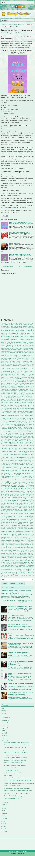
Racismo (11, 520)
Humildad (20, 443)
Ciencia (27, 370)
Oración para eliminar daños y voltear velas (15, 757)
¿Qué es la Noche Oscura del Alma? (13, 773)
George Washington (17, 436)
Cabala (32, 355)
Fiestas (24, 428)
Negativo (14, 491)
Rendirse (3, 527)
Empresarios (4, 414)
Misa (12, 485)
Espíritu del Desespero (24, 420)
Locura (2, 466)
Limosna (3, 464)
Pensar (32, 506)
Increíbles (15, 447)
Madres (22, 469)
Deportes (16, 389)
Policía (23, 512)
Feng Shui (15, 428)
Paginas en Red (21, 853)
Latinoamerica (11, 460)
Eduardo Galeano (24, 408)
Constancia (24, 377)
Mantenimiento (19, 472)
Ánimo (26, 338)
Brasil (12, 354)
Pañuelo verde (20, 500)
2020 (22, 323)
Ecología (27, 407)
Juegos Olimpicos (5, 457)
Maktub (17, 470)
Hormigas (22, 442)
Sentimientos (11, 544)
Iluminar (20, 445)
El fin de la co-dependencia (11, 770)
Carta (24, 364)
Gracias (28, 436)
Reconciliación (25, 522)
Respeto (25, 528)
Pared (8, 503)
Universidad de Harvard (22, 565)
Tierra (29, 560)
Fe (6, 427)
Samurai (25, 535)
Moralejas (13, 486)
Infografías (4, 448)
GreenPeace (15, 437)
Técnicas (19, 557)
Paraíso (32, 502)
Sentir (16, 544)
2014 (11, 323)
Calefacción (19, 357)
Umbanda (11, 565)
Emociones (31, 411)
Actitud (16, 327)
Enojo (26, 415)
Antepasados (23, 339)
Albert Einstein (30, 330)
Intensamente (21, 450)
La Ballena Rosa (20, 459)
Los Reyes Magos (26, 466)
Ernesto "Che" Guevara (29, 417)
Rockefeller (3, 533)
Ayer (18, 348)
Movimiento (31, 486)
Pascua (24, 503)
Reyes (18, 530)
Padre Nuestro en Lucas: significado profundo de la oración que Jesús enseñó (20, 693)
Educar (2, 409)
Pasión (28, 503)
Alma (14, 333)
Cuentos (32, 383)
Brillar (16, 354)
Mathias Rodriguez (8, 33)
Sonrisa (12, 551)
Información (10, 448)
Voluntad (3, 575)
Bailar (28, 348)
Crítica (28, 381)
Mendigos (12, 479)
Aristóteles (9, 345)
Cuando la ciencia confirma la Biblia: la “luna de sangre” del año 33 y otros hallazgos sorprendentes (20, 663)
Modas (22, 485)
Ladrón (2, 460)
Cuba (11, 383)
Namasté (27, 490)
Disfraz (16, 404)
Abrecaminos (31, 324)
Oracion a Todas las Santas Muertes (13, 762)
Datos (33, 386)
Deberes (6, 387)
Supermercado (10, 556)
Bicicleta (16, 351)
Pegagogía (15, 506)
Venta (15, 569)
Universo (7, 566)
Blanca (2, 352)
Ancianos (3, 338)
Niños (28, 493)
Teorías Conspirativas (25, 559)
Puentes (28, 519)
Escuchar (14, 418)
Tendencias (6, 559)
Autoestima (25, 346)
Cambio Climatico (17, 358)
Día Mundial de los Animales (14, 399)
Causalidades (23, 365)
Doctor (7, 405)
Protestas (32, 518)
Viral (10, 574)
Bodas (17, 352)
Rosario (23, 533)
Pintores (3, 510)
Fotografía (27, 430)
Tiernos (26, 560)
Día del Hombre (17, 395)
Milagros (28, 483)
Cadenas (12, 357)
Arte (17, 345)
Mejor (32, 477)
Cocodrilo (3, 372)
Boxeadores (3, 354)
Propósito (8, 518)
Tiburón (16, 560)
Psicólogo (19, 519)
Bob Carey (6, 352)
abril (3, 738)
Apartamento (7, 342)
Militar (32, 483)
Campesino (14, 359)
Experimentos (17, 424)
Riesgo (28, 530)
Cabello (7, 357)
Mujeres (27, 488)
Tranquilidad (9, 563)
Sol (6, 550)
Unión (15, 565)
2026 (2, 708)
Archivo (21, 583)
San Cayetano (7, 537)
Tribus (13, 563)
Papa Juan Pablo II (5, 502)
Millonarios (4, 485)
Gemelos (32, 434)
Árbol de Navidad (10, 343)
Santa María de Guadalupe (13, 540)
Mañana (3, 473)
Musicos (15, 490)
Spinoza (16, 553)
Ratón (25, 520)
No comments (22, 33)
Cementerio (23, 367)
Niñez (24, 493)
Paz (28, 504)
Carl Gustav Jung (30, 362)
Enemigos (26, 414)
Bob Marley (12, 352)
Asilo (6, 346)
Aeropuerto (31, 329)
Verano (23, 569)
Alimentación (9, 333)
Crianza (13, 381)
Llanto (26, 464)
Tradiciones (31, 562)
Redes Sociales (5, 524)
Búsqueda (24, 355)
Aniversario (31, 338)
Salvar (21, 535)
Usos (23, 566)
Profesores (31, 516)
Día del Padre (30, 395)
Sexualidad (21, 546)
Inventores (3, 451)
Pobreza (7, 512)
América (32, 335)
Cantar (13, 361)
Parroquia (15, 503)
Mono (6, 486)
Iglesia (6, 445)
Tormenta (8, 562)
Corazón (13, 378)
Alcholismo (3, 332)
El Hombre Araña (28, 409)
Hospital (31, 442)
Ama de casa (9, 335)
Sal (28, 534)
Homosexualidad (15, 442)
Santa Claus (28, 538)
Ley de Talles (9, 463)
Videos (29, 571)
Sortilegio (32, 551)
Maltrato (27, 470)
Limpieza (7, 464)
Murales (3, 490)
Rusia (33, 533)
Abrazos (25, 324)
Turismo (28, 563)
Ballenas (32, 348)
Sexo (17, 546)
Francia (3, 431)
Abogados (16, 324)
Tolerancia (3, 562)
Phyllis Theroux (23, 509)
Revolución (15, 530)
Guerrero (28, 437)
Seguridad (23, 543)
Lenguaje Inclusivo (15, 461)
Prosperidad (14, 518)
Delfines (32, 387)
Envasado (13, 417)
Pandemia (13, 500)
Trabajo (25, 562)
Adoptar (23, 329)
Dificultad (3, 402)
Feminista (9, 428)
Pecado (2, 506)
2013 (2, 831)
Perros (19, 507)
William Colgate (27, 575)
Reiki (10, 525)
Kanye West (31, 457)
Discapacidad (25, 402)
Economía (32, 407)
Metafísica (20, 482)
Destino (17, 392)
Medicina (3, 477)
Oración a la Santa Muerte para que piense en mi (21, 634)
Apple (17, 342)
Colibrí (23, 372)
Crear (29, 380)
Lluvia (32, 464)
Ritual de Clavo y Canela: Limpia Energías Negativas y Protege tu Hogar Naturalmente (20, 255)
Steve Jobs (27, 553)
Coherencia (8, 372)
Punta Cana (3, 520)
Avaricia (3, 348)
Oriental (20, 497)
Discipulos (31, 402)
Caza (33, 365)
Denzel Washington (9, 389)
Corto (33, 378)
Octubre (2, 495)
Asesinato (31, 345)
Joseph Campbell (5, 456)
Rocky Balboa (9, 533)
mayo (3, 735)
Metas (24, 482)
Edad (2, 408)
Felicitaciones (20, 427)
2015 (2, 826)
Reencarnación (13, 524)
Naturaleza (4, 491)
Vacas (32, 566)
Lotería (32, 466)
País (29, 499)
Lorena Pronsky (11, 466)
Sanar (21, 538)
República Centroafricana (17, 527)
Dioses (19, 402)
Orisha (24, 497)
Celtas (18, 367)
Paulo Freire (23, 504)
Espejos (2, 420)
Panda (9, 500)
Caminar (27, 358)
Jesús (25, 453)
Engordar (22, 415)
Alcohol (8, 332)
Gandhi (7, 434)
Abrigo (2, 326)
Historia (16, 440)
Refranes (32, 524)
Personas (3, 509)
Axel (16, 348)
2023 (28, 323)
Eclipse (22, 407)
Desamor (7, 390)
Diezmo (26, 400)
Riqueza (3, 531)
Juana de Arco (17, 456)
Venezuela (6, 569)
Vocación (29, 574)
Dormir (5, 407)
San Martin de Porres (8, 538)
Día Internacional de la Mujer (24, 396)
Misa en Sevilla (8, 775)
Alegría (11, 332)
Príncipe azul (31, 515)
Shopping (32, 546)
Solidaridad (20, 550)
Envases (18, 417)
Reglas (7, 525)
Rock (33, 531)
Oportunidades (24, 495)
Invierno (15, 451)
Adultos (27, 329)
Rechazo (12, 522)
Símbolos (9, 547)
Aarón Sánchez (4, 324)
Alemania (3, 333)
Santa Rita (31, 540)
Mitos (19, 485)
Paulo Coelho (17, 504)
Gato (21, 434)
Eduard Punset (16, 408)
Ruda (30, 533)
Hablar (9, 439)
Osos (11, 499)
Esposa (24, 421)
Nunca (14, 494)
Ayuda (21, 348)
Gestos (24, 436)
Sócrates (3, 550)
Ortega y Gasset (30, 497)
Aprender (21, 342)
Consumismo (31, 377)
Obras (27, 494)
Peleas (20, 506)
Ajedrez (22, 330)
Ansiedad (12, 339)
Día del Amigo (9, 395)
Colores (32, 372)
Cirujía (2, 371)
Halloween (17, 439)
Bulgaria (11, 355)
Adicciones (8, 329)
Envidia (22, 417)
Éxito (12, 424)
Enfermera (11, 415)
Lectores (25, 460)
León (25, 461)
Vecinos (29, 568)
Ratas (22, 520)
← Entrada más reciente (7, 266)
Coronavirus (19, 378)
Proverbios (3, 519)
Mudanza (3, 488)
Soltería (32, 550)
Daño (28, 386)
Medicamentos (31, 476)
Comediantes (4, 374)
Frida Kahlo (17, 431)
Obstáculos (31, 494)
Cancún (32, 359)
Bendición (32, 349)
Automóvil (31, 346)
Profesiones (25, 516)
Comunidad (15, 375)
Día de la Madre (14, 393)
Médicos (8, 477)
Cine (33, 370)
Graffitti (3, 437)
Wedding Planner (9, 575)
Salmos (32, 534)
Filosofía (28, 428)
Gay (28, 434)
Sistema (32, 547)
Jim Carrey (31, 453)
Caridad (20, 362)
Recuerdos (31, 522)
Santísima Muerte (10, 541)
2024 (2, 713)
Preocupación (8, 515)
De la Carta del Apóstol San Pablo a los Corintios (17, 788)
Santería (2, 541)
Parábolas (18, 502)
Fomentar (22, 430)
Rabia (8, 520)
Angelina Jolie (15, 338)
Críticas (32, 381)
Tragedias (3, 563)
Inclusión (9, 447)
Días (2, 400)
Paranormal (3, 503)
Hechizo (26, 439)
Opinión (18, 495)
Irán (20, 451)
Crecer (32, 380)
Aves (10, 348)
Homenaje (8, 442)
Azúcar (11, 24)
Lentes (21, 461)
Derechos (32, 389)
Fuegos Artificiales (30, 431)
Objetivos (19, 494)
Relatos (22, 525)
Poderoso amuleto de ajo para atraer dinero (15, 752)
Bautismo (19, 349)
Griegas (20, 437)
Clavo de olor (13, 371)
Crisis (16, 381)
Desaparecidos (14, 390)
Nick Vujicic (16, 493)
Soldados (9, 550)
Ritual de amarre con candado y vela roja (19, 232)
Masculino (31, 474)
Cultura (32, 384)
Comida (18, 374)
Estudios (23, 422)
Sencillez (6, 544)
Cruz (2, 383)
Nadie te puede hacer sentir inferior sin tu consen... (17, 778)
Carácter (12, 362)
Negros (23, 491)
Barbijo (5, 349)
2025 (2, 711)
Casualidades (8, 365)
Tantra (32, 556)
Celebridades (10, 367)
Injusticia (20, 448)
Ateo (13, 346)
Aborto (20, 324)
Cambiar (10, 358)
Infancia (28, 447)
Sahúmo (25, 534)
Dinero (15, 24)
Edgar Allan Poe (8, 408)
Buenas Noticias (5, 355)
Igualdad (15, 445)
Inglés (15, 448)
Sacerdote (13, 534)
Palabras (3, 500)
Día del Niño (24, 395)
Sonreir (8, 551)
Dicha (10, 400)
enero (4, 804)
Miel (14, 483)
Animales (21, 338)
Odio (6, 495)
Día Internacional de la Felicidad (8, 396)
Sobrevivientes (14, 549)
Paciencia (21, 499)
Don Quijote (19, 405)
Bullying (16, 355)
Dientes (19, 400)
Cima (30, 370)
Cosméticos (9, 380)
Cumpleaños (3, 386)
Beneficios (4, 351)
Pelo (29, 506)
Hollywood (31, 440)
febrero (4, 802)
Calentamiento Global (28, 357)
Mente (15, 482)
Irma (22, 451)
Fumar (6, 433)
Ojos (15, 495)
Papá (24, 500)
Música (10, 490)
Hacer (13, 439)
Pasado (20, 503)
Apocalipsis (13, 342)
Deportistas (22, 389)
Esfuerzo (24, 418)
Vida (21, 571)
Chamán (13, 368)
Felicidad (13, 427)
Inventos (8, 451)
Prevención (25, 515)
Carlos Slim (11, 364)
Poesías (17, 512)
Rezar (21, 530)
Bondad (32, 352)
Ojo (13, 495)
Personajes (31, 507)
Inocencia (25, 448)
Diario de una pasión (29, 399)
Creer (9, 381)
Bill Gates (26, 351)
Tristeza (21, 563)
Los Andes (18, 466)
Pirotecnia (8, 510)
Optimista (31, 495)
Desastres (32, 390)
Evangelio (31, 422)
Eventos (2, 424)
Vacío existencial (4, 568)
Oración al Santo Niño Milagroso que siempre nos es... (18, 790)
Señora (22, 544)
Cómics (13, 374)
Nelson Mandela (30, 491)
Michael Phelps (4, 483)
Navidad (9, 491)
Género (8, 436)
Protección (26, 518)
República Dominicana (6, 528)
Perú (8, 509)
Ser (30, 544)
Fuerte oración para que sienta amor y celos (20, 606)
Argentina (3, 345)
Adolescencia (17, 329)
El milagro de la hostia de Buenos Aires (18, 652)
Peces (6, 506)
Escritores (9, 418)
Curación (12, 386)
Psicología (13, 519)
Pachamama (15, 499)
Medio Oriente (23, 477)
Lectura (29, 460)
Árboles (17, 343)
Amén (28, 335)
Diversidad (31, 404)
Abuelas (6, 326)
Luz (22, 467)
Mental (11, 482)
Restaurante (3, 530)
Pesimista (15, 509)
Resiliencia (14, 528)
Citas (5, 371)
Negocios (19, 491)
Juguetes (11, 457)
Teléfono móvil (31, 557)
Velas (2, 569)
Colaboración (14, 372)
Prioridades (3, 516)
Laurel (16, 460)
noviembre (5, 720)
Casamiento (31, 364)
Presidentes (19, 515)
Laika (6, 460)
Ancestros (32, 336)
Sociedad (20, 549)
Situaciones (3, 549)
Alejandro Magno (30, 332)
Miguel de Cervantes (20, 483)
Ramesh (16, 520)
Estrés (14, 422)
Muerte (11, 488)
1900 (8, 323)
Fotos (32, 430)
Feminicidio (4, 428)
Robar (14, 531)
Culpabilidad (23, 384)
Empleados (9, 412)
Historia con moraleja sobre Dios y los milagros (16, 793)
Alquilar (23, 333)
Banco (2, 349)
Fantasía (26, 425)
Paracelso (23, 502)
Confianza (31, 375)
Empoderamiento (21, 412)
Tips (33, 560)
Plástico (29, 510)
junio (3, 733)
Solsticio (25, 550)
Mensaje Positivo (20, 479)
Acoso (12, 327)
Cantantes (8, 361)
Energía (32, 414)
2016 (14, 323)
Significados (4, 547)
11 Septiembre (4, 323)
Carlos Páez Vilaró (5, 364)
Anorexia (7, 339)
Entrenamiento (8, 417)
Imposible (3, 447)
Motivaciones (20, 486)
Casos (2, 365)
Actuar (32, 327)
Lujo (14, 467)
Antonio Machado (27, 341)
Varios (21, 568)
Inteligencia (4, 450)
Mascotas (17, 474)
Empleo (14, 412)
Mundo (32, 488)
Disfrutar (21, 404)
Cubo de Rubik (16, 383)
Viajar (5, 571)
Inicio (2, 24)
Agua (7, 24)
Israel (27, 451)
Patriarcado (5, 504)
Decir (10, 387)
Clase (8, 371)
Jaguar (32, 451)
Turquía (32, 563)
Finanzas (9, 430)
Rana (19, 520)
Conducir (26, 375)
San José (26, 537)
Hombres (3, 442)
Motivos (26, 486)
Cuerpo (12, 384)
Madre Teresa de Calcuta (12, 469)
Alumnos (31, 333)
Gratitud (7, 437)
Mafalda (3, 470)
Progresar (3, 518)
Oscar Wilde (4, 499)
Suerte (17, 554)
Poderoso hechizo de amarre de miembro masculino (18, 745)
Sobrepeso (8, 549)
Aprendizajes (27, 342)
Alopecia (18, 333)
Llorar (29, 464)
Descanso (3, 392)
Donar (2, 407)
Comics (9, 374)
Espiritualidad (18, 421)
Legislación (6, 461)
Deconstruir (14, 387)
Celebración (3, 367)
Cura (8, 386)
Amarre (24, 335)
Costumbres (20, 380)
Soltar (29, 550)
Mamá (32, 470)
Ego (12, 409)
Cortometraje (3, 380)
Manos (14, 472)
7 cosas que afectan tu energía (12, 785)
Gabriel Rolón (27, 433)
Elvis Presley (20, 411)
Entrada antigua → (29, 266)
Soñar (16, 551)
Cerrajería (3, 368)
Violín (7, 574)
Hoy (5, 443)
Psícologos (24, 519)
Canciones (27, 359)
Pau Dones (11, 504)
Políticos (32, 512)
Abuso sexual (24, 326)
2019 (2, 816)
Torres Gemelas (15, 562)
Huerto (8, 443)
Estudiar (18, 422)
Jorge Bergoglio (14, 454)
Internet (27, 450)
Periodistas (13, 507)
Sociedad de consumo (28, 549)
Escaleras (3, 418)
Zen (5, 576)
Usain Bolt (19, 566)
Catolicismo (15, 365)
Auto (21, 346)
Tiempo (21, 560)
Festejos (20, 428)
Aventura (7, 348)
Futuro (10, 433)
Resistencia (20, 528)
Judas (29, 456)
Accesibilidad (31, 326)
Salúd (14, 535)
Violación (18, 572)
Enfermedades (5, 415)
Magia (20, 24)
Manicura (10, 472)
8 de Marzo (31, 323)
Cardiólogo (16, 362)
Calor (2, 358)
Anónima (3, 339)
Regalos (3, 525)
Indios (23, 447)
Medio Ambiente (15, 477)
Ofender (9, 495)
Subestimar (3, 554)
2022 (25, 323)
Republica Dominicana (29, 527)
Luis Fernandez (8, 467)
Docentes (3, 405)
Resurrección (9, 530)
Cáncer (22, 359)
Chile (2, 370)
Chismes (9, 370)
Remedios (32, 525)
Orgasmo (16, 497)
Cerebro (32, 367)
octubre (4, 722)
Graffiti (32, 436)
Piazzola (30, 509)
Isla (24, 451)
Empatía (3, 412)
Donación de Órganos (28, 405)
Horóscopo (27, 442)
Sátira (2, 543)
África (2, 330)
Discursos (11, 404)
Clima (18, 371)
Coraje (8, 378)
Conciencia (21, 375)
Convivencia (3, 378)
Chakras (8, 368)
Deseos (7, 392)
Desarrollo (26, 390)
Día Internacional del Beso (19, 397)
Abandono (11, 324)
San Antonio (29, 535)
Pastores (32, 503)
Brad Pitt (9, 354)
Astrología (9, 346)
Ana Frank (22, 336)
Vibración (17, 571)
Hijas (5, 440)
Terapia (32, 559)
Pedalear (10, 506)
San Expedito (20, 537)
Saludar (18, 535)
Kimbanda (7, 459)
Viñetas (13, 572)
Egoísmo (16, 409)
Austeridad (16, 346)
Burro (20, 355)
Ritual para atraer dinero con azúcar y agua (16, 30)
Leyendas (15, 463)
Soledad (14, 550)
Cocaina (26, 371)
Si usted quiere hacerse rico (8, 41)
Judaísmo (24, 456)
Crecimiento (4, 381)
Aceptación (8, 327)
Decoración (20, 387)
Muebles (7, 488)
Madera (3, 469)
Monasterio (31, 485)
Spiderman (11, 553)
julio (3, 730)
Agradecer (7, 330)
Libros (32, 463)
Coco (33, 371)
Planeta (17, 510)
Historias (21, 440)
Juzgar (24, 457)
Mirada (8, 485)
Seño (19, 544)
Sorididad (22, 551)
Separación (26, 544)
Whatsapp (16, 575)
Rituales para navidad (14, 243)
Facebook (27, 424)
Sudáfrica (9, 554)
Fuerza (2, 433)
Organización (11, 497)
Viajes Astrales (10, 571)
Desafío (2, 390)
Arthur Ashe (21, 345)
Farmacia (3, 427)
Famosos (21, 425)
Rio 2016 (32, 530)
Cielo (24, 370)
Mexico (28, 482)
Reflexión (19, 524)
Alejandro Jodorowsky (20, 332)
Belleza (27, 349)
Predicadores (12, 513)
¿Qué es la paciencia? (10, 767)
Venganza (11, 569)
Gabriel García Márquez (18, 433)
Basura (14, 349)
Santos (28, 541)
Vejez (32, 568)
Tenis (14, 559)
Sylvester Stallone (18, 556)
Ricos (25, 530)
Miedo (10, 483)
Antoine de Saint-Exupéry (17, 341)
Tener (11, 559)
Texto (7, 560)
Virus (17, 574)
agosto (4, 728)
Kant (28, 457)
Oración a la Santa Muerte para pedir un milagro (16, 47)
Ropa (20, 533)
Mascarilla (11, 474)
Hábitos (5, 439)
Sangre (24, 538)
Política (27, 512)
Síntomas (23, 547)
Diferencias (31, 400)
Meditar (29, 477)
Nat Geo (32, 490)
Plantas (25, 510)
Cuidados (17, 384)
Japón (14, 453)
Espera (6, 420)
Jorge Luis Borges (23, 454)
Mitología (15, 485)
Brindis (20, 354)
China (5, 370)
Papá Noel (13, 502)
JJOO (2, 454)
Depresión (27, 389)
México (32, 482)
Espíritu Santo (10, 421)
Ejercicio (20, 409)
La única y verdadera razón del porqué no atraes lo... (18, 780)
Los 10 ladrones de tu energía (16, 615)
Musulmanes (21, 490)
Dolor (11, 405)
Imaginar (32, 445)
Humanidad (15, 443)
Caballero (3, 357)
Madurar (26, 469)
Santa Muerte (25, 540)
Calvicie (5, 358)
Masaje (6, 474)
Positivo (7, 513)
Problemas (9, 516)
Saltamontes (3, 535)
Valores (18, 568)
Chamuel (17, 368)
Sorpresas (27, 551)
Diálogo (22, 399)
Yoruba (2, 576)
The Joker (11, 560)
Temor (2, 559)
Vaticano (25, 568)
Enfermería (17, 415)
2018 (20, 323)
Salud (11, 535)
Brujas (24, 354)
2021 (2, 811)
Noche (32, 493)
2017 (17, 323)
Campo (18, 359)
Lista (18, 464)
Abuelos (11, 326)
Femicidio (31, 427)
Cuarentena (7, 383)
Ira (18, 451)
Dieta (22, 400)
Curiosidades (17, 386)
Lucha (2, 467)
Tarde (8, 557)
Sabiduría (3, 534)
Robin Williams (27, 531)
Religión (26, 525)
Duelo (19, 407)
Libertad (28, 463)
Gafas (32, 433)
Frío (21, 431)
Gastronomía (16, 434)
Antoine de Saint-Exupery (6, 341)
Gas (11, 434)
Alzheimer (3, 335)
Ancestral (27, 336)
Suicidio (29, 554)
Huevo (11, 443)
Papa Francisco (30, 500)
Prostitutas (21, 518)
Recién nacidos (18, 522)
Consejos (17, 377)
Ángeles (9, 338)
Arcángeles (31, 343)
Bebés (23, 349)
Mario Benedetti (22, 473)
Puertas (32, 519)
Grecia (11, 437)
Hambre (22, 439)
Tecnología (24, 557)
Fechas (9, 427)
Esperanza (11, 420)
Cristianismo (22, 382)
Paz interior (31, 504)
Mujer (22, 488)
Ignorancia (10, 445)
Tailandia (25, 556)
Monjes (2, 486)
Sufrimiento (23, 554)
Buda (27, 354)
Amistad (8, 336)
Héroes (2, 440)
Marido (16, 473)
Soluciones (3, 551)
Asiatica (3, 346)
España (32, 418)
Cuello (27, 383)
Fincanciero (14, 430)
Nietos (21, 493)
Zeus (7, 576)
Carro (21, 364)
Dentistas (3, 389)
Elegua (14, 411)
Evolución (7, 424)
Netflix (2, 493)
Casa (27, 364)
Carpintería (17, 364)
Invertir (11, 451)
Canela (2, 361)
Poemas (12, 512)
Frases (7, 431)
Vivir (25, 574)
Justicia (16, 457)
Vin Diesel (8, 572)
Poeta (20, 512)
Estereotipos (9, 422)
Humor (25, 443)
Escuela (19, 418)
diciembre (5, 717)
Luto (20, 467)
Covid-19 (25, 380)
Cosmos (14, 380)
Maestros (31, 469)
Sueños (13, 554)
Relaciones (17, 525)
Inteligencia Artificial (13, 450)
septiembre (5, 725)
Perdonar (3, 507)
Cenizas (28, 367)
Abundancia (17, 326)
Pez (18, 509)
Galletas (3, 434)
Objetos (23, 494)
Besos (8, 351)
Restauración (31, 528)
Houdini (2, 443)
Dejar (28, 387)
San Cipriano (13, 537)
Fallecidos (7, 425)
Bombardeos (22, 352)
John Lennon (7, 454)
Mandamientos (4, 472)
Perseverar (24, 507)
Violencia (23, 572)
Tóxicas (21, 562)
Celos (15, 367)
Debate (2, 387)
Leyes (20, 463)
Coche (30, 371)
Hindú (12, 440)
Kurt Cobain (12, 459)
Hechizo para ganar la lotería (11, 755)
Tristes (16, 563)
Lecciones (20, 460)
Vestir (2, 571)
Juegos (32, 456)
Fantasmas (31, 425)
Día (20, 392)
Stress (32, 553)
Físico (18, 430)
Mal (20, 470)
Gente (11, 436)
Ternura (2, 560)
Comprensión (9, 375)
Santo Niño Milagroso (20, 541)
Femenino (26, 427)
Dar (30, 386)
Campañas (8, 359)
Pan (6, 500)
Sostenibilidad (4, 553)
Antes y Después (30, 339)
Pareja (11, 503)
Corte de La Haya (27, 378)
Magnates (12, 470)
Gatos (24, 434)
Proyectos (8, 519)
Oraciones (4, 497)
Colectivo (19, 372)
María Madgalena (9, 473)
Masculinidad (25, 474)
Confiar (2, 377)
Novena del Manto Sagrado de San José (15, 765)
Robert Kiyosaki (19, 531)
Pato (2, 504)
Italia (29, 451)
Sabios (8, 534)
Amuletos (17, 336)
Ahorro (19, 330)
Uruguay (15, 566)
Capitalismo (4, 362)
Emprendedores (30, 412)
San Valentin (16, 538)
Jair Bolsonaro (4, 453)
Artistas (26, 345)
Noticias (7, 494)
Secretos (6, 543)
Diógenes (12, 402)
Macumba (32, 467)
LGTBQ (23, 463)
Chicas (32, 368)
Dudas (16, 407)
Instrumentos (31, 448)
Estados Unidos (30, 421)
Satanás (32, 541)
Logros (6, 466)
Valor (10, 568)
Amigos (3, 336)
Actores (29, 327)
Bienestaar (20, 351)
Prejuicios (18, 513)
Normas (2, 494)
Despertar (12, 392)
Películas (24, 506)
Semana (27, 543)
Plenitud (2, 512)
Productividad (15, 516)
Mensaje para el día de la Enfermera (17, 624)
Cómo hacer (24, 374)
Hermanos (31, 439)
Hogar (26, 440)
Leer (33, 460)
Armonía (14, 345)
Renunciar (8, 527)
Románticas (16, 533)
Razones (32, 520)
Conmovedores (9, 377)
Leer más (27, 229)
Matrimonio (21, 476)
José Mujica (31, 454)
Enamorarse (12, 414)
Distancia (26, 404)
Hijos (8, 440)
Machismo (26, 467)
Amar (19, 335)
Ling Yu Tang (13, 464)
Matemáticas (4, 476)
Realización (7, 522)
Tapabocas (3, 557)
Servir (11, 546)
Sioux (26, 547)
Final (5, 430)
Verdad (27, 569)
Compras (3, 375)
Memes (2, 479)
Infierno (32, 447)
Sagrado (20, 534)
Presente (13, 515)
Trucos (24, 563)
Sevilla (14, 546)
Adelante (3, 329)
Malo (23, 470)
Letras (28, 461)
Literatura (22, 464)
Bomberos (27, 352)
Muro (7, 490)
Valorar (13, 568)
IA (33, 443)
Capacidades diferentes (28, 361)
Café (16, 357)
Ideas (2, 445)
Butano (28, 355)
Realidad (3, 522)
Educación (31, 408)
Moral (9, 486)
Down (9, 407)
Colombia (27, 372)
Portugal (3, 513)
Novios (11, 494)
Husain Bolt (30, 443)
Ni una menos (8, 493)
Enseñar (3, 417)
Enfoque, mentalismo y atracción (13, 798)
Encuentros (19, 414)
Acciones (3, 327)
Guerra (24, 437)
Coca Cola (22, 371)
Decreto (25, 387)
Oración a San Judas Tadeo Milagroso (14, 796)
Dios (16, 402)
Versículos (31, 569)
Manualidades (30, 472)
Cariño (24, 362)
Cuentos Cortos (5, 384)
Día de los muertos (23, 393)
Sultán (32, 554)
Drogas (12, 407)
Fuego (24, 431)
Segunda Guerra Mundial (14, 543)
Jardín (17, 453)
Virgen (13, 574)
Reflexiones (26, 524)
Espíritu (16, 420)
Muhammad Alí (17, 488)
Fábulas (22, 424)
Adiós (12, 329)
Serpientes (7, 546)
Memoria (7, 479)
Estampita (3, 422)
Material (9, 476)
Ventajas (19, 569)
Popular (5, 583)
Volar (33, 574)
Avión (13, 348)
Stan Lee (21, 553)
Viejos (32, 571)
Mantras (25, 472)
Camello (23, 358)
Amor (12, 336)
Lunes (16, 467)
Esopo (28, 418)
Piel (33, 509)
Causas (29, 365)
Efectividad (7, 409)
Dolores (14, 405)
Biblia (11, 351)
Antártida (17, 339)
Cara (8, 362)
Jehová (21, 453)
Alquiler (27, 333)
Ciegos (20, 370)
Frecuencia (12, 431)
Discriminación (4, 404)
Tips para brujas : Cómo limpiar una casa (15, 747)
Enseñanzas (31, 415)
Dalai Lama (24, 386)
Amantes (16, 335)
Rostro (27, 533)
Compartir (31, 374)
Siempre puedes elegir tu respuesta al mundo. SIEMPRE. (19, 783)
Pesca (10, 509)
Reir (13, 525)
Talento (29, 556)
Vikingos (3, 572)
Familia (16, 425)
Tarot (15, 557)
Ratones (28, 520)
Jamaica (10, 453)
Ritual (23, 24)
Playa (33, 510)
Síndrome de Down (16, 547)
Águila (15, 330)
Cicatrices (17, 370)
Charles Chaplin (24, 368)
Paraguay (28, 502)
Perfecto (8, 507)
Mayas (25, 476)
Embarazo (25, 411)
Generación (3, 436)
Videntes (24, 571)
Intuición (32, 450)
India (19, 447)
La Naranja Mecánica (29, 459)
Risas (7, 531)
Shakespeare (27, 546)
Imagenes (26, 445)
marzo (4, 740)
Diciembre (14, 400)
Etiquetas (12, 583)
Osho (8, 499)
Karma (2, 459)
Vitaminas (21, 574)
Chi (29, 368)
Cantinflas (19, 361)
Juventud (20, 457)
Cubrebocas (23, 383)
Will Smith (21, 575)
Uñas (11, 566)
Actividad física (22, 327)
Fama (12, 425)
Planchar (12, 510)
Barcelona (10, 349)
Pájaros (32, 499)
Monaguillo (26, 485)
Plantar (21, 510)
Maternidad (14, 476)
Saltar (8, 535)
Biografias (31, 351)
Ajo (25, 330)
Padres (25, 499)
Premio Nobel (23, 513)
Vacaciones (28, 566)
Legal (2, 461)
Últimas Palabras (5, 565)
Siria (29, 547)
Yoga (32, 575)
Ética (27, 422)
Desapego (21, 390)
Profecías (20, 516)
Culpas (28, 384)
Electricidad (9, 411)
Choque (12, 370)
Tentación (18, 559)
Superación (4, 556)
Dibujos (6, 400)
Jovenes (12, 456)
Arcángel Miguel (24, 343)
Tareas (11, 557)
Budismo (31, 354)
